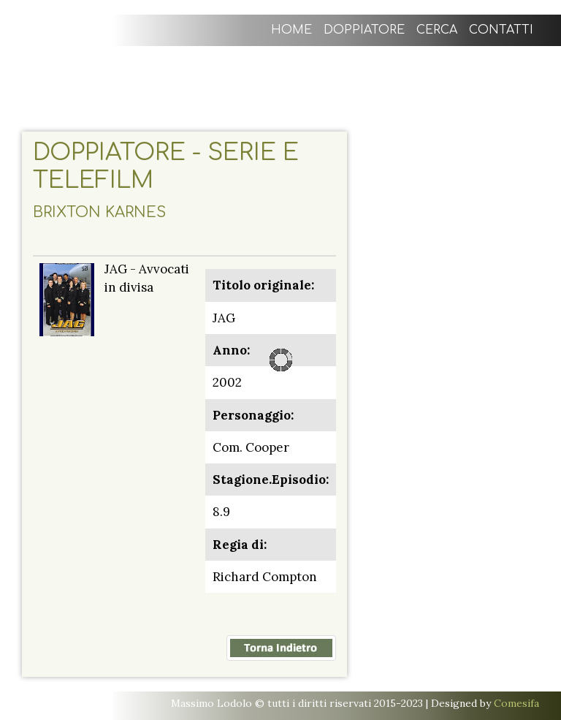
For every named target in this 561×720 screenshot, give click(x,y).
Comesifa (516, 703)
